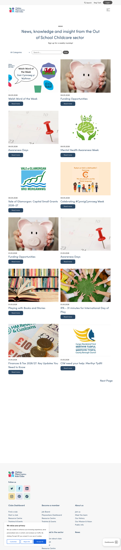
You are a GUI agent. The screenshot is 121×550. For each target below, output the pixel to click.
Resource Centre (15, 518)
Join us (77, 511)
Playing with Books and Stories (26, 308)
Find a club (13, 511)
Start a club (13, 515)
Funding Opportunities (73, 98)
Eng (95, 2)
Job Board (46, 511)
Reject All (27, 542)
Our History (80, 518)
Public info (79, 524)
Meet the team (81, 515)
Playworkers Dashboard (52, 515)
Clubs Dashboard (16, 505)
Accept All (40, 542)
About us (79, 505)
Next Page (106, 380)
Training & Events (15, 521)
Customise (13, 542)
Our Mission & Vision (83, 521)
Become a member (51, 505)
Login (108, 2)
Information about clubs (52, 538)
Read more (16, 104)
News (77, 532)
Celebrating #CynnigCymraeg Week (82, 201)
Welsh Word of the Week (22, 98)
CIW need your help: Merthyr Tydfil (81, 363)
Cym (99, 2)
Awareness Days (18, 150)
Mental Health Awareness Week (79, 150)
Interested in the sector (52, 532)
